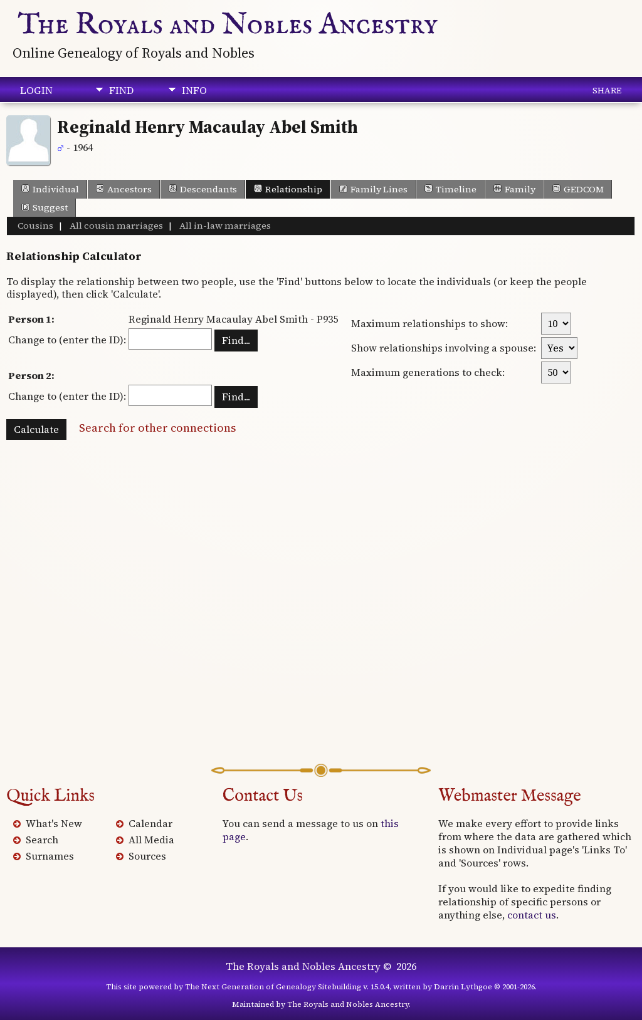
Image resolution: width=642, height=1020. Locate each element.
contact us (531, 915)
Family (514, 189)
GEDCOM (578, 189)
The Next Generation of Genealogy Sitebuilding (273, 987)
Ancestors (124, 189)
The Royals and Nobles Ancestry (228, 25)
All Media (151, 839)
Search (42, 839)
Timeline (450, 189)
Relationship (288, 189)
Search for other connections (157, 427)
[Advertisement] (321, 614)
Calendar (150, 823)
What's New (54, 823)
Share (606, 90)
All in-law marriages (224, 225)
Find (121, 90)
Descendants (203, 189)
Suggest (44, 207)
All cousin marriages (115, 225)
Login (36, 90)
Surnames (50, 856)
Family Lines (373, 189)
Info (194, 90)
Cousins (35, 225)
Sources (147, 856)
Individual (50, 189)
